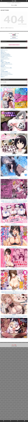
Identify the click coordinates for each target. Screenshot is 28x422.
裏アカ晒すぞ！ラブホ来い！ (14, 110)
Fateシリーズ (3, 51)
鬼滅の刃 (2, 60)
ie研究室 (14, 108)
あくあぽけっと (14, 223)
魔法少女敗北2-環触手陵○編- (14, 178)
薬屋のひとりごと (3, 61)
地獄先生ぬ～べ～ (3, 66)
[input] (14, 82)
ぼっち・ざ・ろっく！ (4, 75)
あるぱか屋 (14, 154)
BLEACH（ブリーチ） (4, 49)
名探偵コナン (3, 76)
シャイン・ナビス (14, 199)
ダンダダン (2, 70)
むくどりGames (14, 131)
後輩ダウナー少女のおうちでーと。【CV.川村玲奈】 (14, 155)
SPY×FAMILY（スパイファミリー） (6, 56)
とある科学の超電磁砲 (4, 71)
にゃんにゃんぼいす (14, 338)
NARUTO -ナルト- (3, 52)
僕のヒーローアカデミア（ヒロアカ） (7, 74)
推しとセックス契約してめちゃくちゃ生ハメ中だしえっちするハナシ (14, 269)
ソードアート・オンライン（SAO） (6, 67)
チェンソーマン (3, 69)
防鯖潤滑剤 (14, 314)
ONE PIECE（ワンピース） (5, 53)
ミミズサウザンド (14, 246)
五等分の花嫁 (3, 65)
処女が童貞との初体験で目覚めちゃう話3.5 (14, 247)
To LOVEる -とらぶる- (4, 57)
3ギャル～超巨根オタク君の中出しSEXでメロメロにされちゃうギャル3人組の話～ (14, 87)
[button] (26, 82)
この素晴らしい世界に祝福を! (5, 62)
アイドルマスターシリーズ (5, 58)
